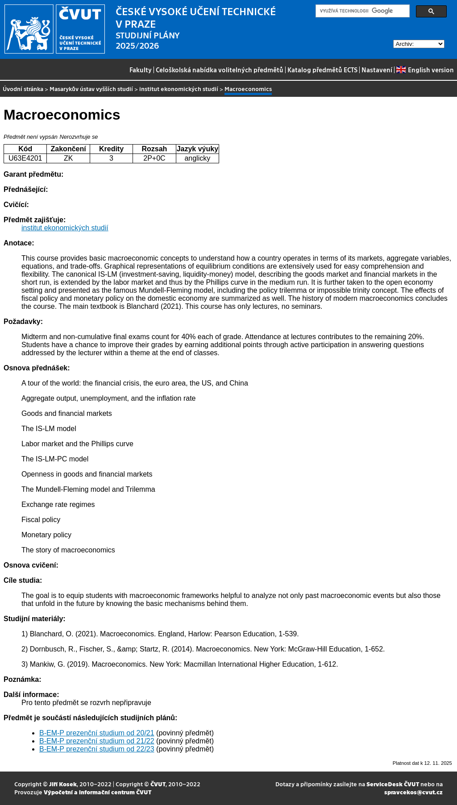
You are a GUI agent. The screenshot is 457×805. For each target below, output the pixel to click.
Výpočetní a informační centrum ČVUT (97, 791)
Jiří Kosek (63, 783)
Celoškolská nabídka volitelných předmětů (219, 70)
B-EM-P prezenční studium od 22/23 (96, 749)
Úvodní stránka (23, 88)
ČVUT (158, 783)
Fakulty (140, 70)
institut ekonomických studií (178, 88)
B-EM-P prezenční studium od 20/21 (96, 733)
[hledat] (361, 11)
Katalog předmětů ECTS (322, 70)
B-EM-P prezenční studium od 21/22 (96, 741)
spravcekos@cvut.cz (413, 791)
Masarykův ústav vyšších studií (91, 88)
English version (424, 70)
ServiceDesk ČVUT (392, 783)
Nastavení (376, 70)
